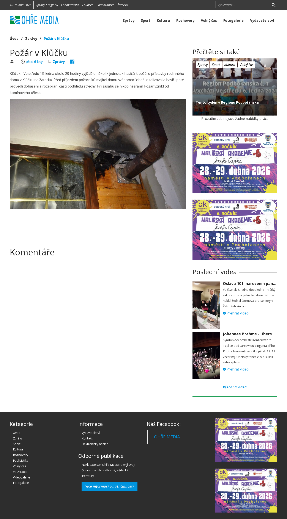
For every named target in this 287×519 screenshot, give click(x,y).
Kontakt (87, 438)
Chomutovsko (70, 5)
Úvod (14, 38)
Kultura (163, 20)
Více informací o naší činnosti (109, 486)
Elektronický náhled (95, 444)
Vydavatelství (262, 20)
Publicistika (20, 460)
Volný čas (209, 20)
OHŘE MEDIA (167, 437)
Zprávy (128, 20)
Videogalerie (21, 477)
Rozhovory (185, 20)
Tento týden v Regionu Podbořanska (227, 102)
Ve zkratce (20, 472)
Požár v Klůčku (56, 38)
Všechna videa (235, 387)
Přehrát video (236, 313)
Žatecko (122, 5)
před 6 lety (34, 61)
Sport (145, 20)
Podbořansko (105, 5)
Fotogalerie (233, 20)
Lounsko (87, 5)
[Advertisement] (97, 224)
